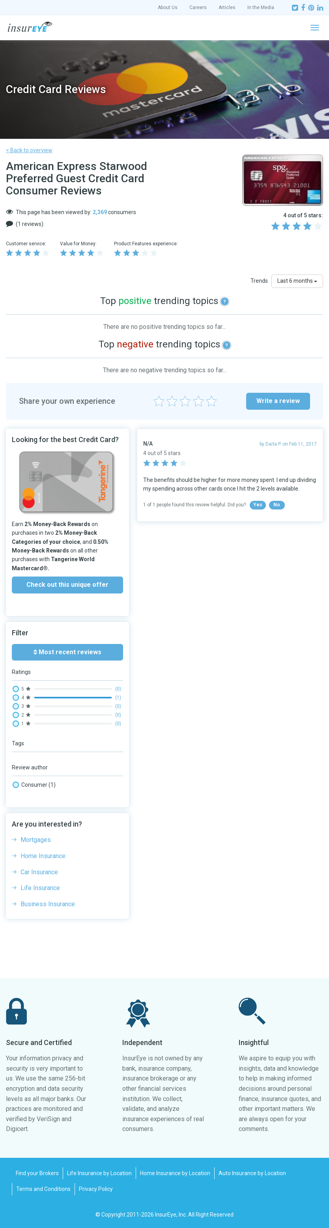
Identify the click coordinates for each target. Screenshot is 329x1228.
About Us (168, 7)
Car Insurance (39, 872)
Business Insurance (48, 904)
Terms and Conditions (43, 1189)
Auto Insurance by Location (252, 1173)
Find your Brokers (37, 1173)
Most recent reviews (67, 652)
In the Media (260, 7)
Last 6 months (297, 281)
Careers (198, 7)
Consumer (34, 785)
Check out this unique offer (67, 584)
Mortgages (36, 840)
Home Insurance (43, 856)
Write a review (278, 401)
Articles (227, 7)
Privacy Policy (96, 1189)
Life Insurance (40, 888)
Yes (257, 505)
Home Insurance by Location (175, 1173)
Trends (259, 281)
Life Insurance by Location (99, 1173)
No (276, 505)
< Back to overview (29, 150)
